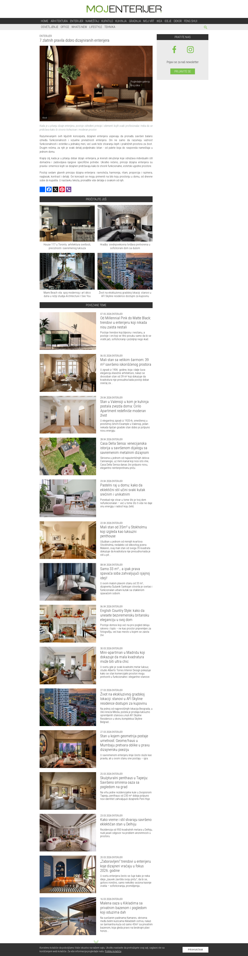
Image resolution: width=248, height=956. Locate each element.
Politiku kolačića (113, 951)
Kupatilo (107, 21)
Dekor (178, 21)
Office (65, 27)
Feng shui (190, 21)
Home (44, 21)
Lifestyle (95, 27)
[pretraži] (205, 28)
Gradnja (135, 21)
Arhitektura (59, 21)
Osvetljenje (49, 27)
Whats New (79, 27)
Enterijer (76, 21)
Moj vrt (148, 21)
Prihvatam (195, 949)
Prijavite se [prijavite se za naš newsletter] (182, 71)
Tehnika (109, 27)
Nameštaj (92, 21)
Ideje (167, 21)
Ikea (159, 21)
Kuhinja (121, 21)
